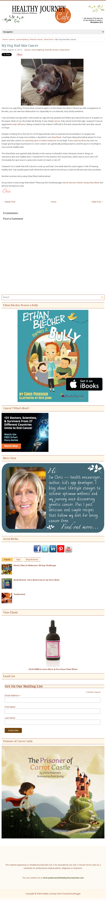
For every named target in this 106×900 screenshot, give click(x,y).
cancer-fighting (22, 39)
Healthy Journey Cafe (51, 894)
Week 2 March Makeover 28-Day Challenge (35, 565)
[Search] (52, 297)
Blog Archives (32, 559)
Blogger (77, 894)
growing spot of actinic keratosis (41, 140)
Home (5, 39)
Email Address (13, 695)
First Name (10, 707)
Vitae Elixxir (49, 39)
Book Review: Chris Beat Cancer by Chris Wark (36, 580)
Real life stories (36, 39)
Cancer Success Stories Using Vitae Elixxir (80, 182)
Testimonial (19, 594)
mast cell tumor (19, 124)
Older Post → (97, 202)
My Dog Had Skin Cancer (20, 45)
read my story (79, 140)
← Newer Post (9, 202)
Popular (7, 559)
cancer (12, 39)
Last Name (10, 718)
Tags (18, 559)
